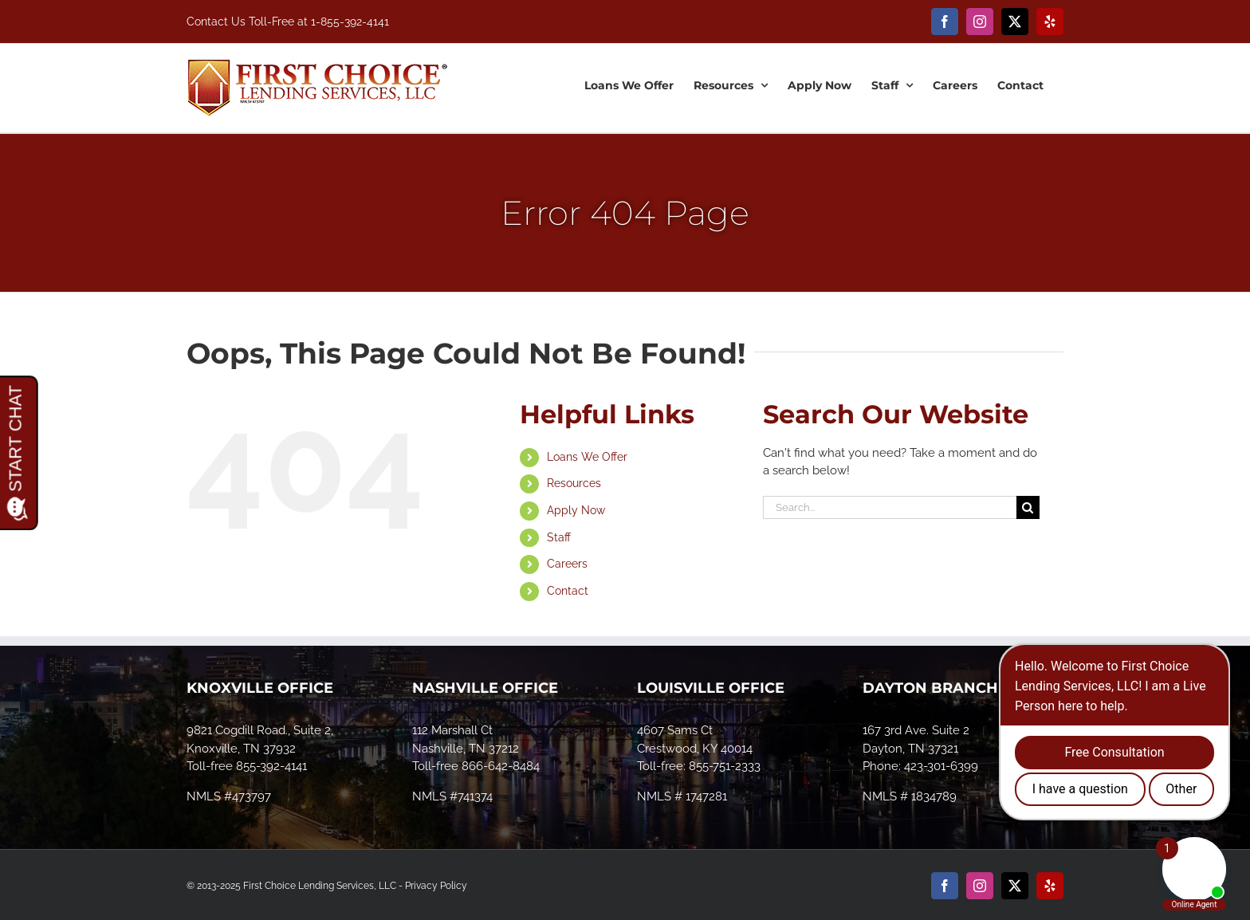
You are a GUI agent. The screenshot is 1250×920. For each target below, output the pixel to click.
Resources (574, 483)
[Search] (1028, 507)
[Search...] (889, 507)
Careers (567, 563)
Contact (567, 590)
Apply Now (576, 510)
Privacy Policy (436, 885)
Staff (559, 537)
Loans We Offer (587, 456)
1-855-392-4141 (350, 21)
